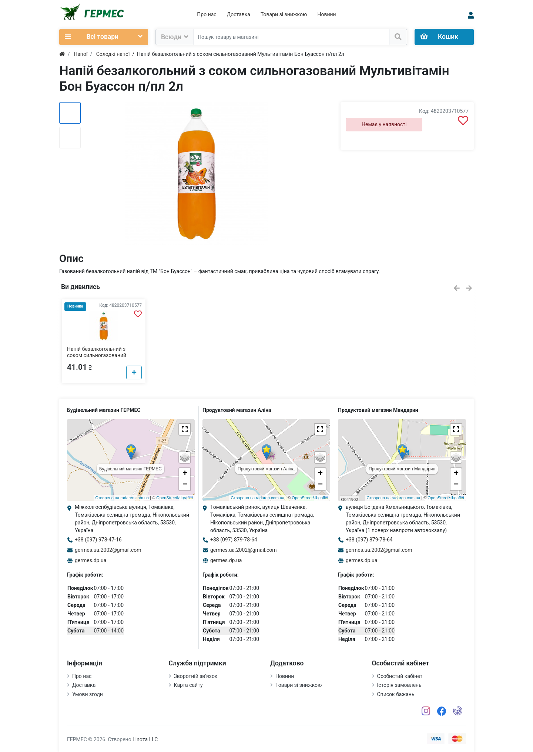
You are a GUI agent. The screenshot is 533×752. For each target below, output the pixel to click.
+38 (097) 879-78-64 (233, 540)
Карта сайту (188, 685)
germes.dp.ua (90, 560)
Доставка (238, 14)
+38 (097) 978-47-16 (98, 540)
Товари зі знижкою (284, 14)
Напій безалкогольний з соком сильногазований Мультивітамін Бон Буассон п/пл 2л (100, 358)
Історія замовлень (399, 685)
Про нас (206, 14)
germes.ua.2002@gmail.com (108, 550)
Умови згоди (87, 694)
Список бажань (396, 694)
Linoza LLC (145, 739)
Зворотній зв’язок (196, 676)
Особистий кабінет (400, 676)
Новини (326, 14)
